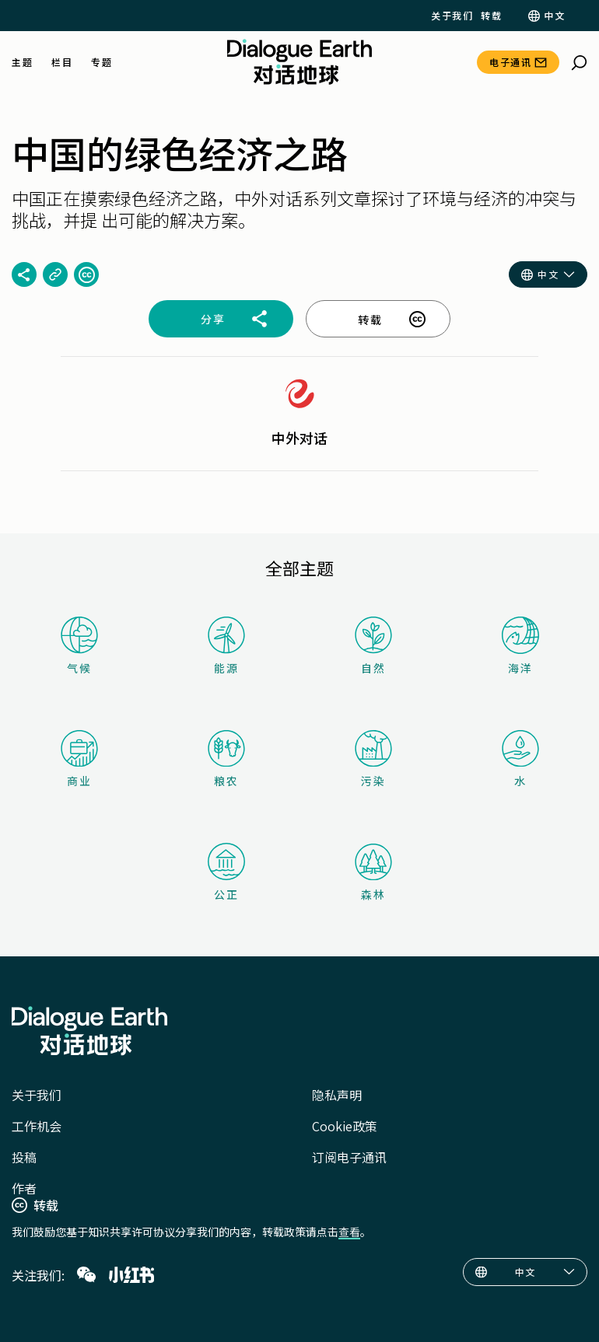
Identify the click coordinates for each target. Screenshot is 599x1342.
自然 (373, 646)
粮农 (226, 759)
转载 (491, 15)
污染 (373, 759)
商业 (79, 759)
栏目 (61, 62)
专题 (101, 62)
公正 (226, 872)
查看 (349, 1231)
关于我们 (452, 15)
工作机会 (36, 1126)
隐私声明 (337, 1094)
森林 (373, 873)
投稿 (24, 1157)
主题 (22, 62)
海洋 (520, 646)
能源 (226, 646)
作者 (24, 1188)
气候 (79, 646)
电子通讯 (510, 61)
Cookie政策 (344, 1126)
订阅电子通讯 (349, 1157)
